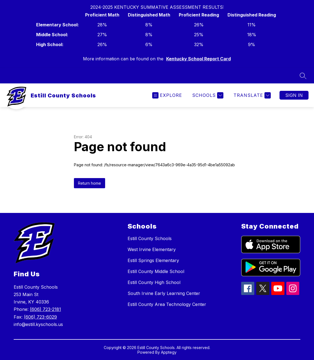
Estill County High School (154, 282)
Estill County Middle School (156, 271)
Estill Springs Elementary (153, 260)
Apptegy (169, 352)
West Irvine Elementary (152, 249)
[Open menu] (167, 95)
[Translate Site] (251, 95)
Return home (89, 183)
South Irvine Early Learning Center (164, 293)
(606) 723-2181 (45, 309)
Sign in (294, 95)
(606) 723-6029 (40, 317)
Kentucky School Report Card (198, 58)
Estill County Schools (150, 238)
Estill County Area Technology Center (167, 304)
